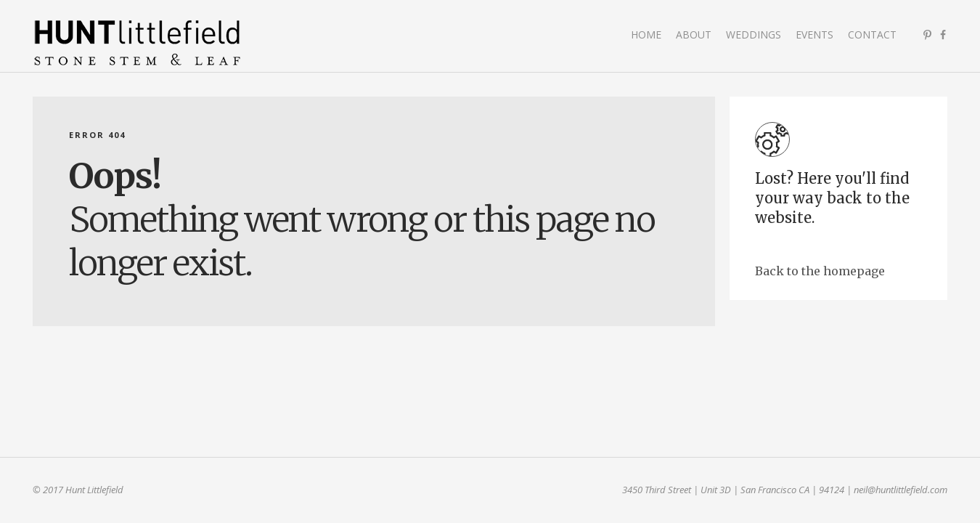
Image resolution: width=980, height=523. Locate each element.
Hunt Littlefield (138, 44)
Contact (872, 34)
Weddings (753, 34)
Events (814, 34)
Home (646, 34)
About (693, 34)
